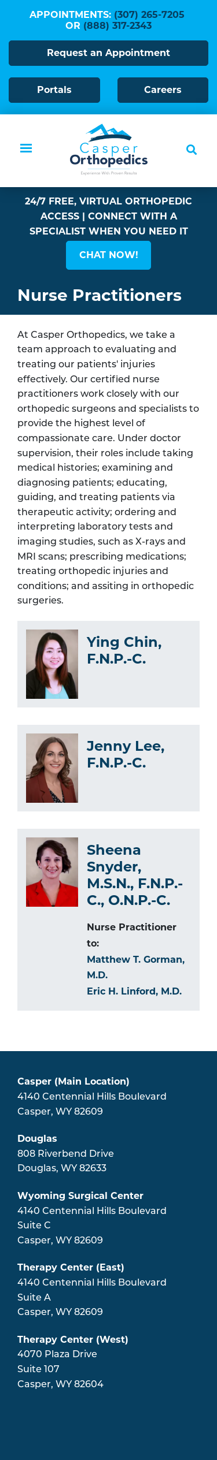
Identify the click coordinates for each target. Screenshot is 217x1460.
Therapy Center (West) (72, 1339)
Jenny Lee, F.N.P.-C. (125, 754)
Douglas (37, 1138)
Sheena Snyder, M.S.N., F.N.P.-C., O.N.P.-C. (135, 874)
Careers (163, 89)
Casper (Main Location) (73, 1081)
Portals (54, 89)
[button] (108, 255)
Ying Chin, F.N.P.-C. (124, 650)
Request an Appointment (108, 52)
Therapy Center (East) (70, 1267)
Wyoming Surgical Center (80, 1195)
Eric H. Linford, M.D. (134, 991)
